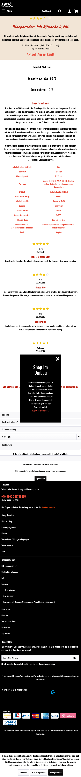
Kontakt (4, 533)
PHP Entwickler (9, 589)
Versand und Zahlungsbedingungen (15, 539)
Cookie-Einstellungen (9, 571)
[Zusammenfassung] (40, 429)
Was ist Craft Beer (8, 621)
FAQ (3, 577)
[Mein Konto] (69, 11)
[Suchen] (60, 11)
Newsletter (5, 609)
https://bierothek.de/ (40, 410)
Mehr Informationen (65, 764)
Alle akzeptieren (38, 772)
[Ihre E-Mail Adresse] (35, 658)
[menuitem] (7, 11)
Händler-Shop (6, 521)
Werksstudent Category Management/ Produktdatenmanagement (29, 601)
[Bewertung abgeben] (40, 437)
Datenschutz (6, 627)
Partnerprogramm (8, 527)
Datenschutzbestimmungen (37, 470)
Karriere (4, 583)
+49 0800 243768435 (13, 496)
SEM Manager (8, 595)
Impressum (5, 633)
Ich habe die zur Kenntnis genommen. (41, 470)
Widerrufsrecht (7, 545)
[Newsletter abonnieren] (74, 658)
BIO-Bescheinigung (9, 565)
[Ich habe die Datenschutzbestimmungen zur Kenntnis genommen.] (15, 471)
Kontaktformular (49, 507)
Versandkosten (39, 676)
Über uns (5, 615)
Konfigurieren (55, 772)
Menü (7, 11)
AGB (3, 551)
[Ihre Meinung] (40, 446)
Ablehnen (23, 772)
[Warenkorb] (76, 11)
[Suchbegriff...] (52, 11)
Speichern (40, 478)
